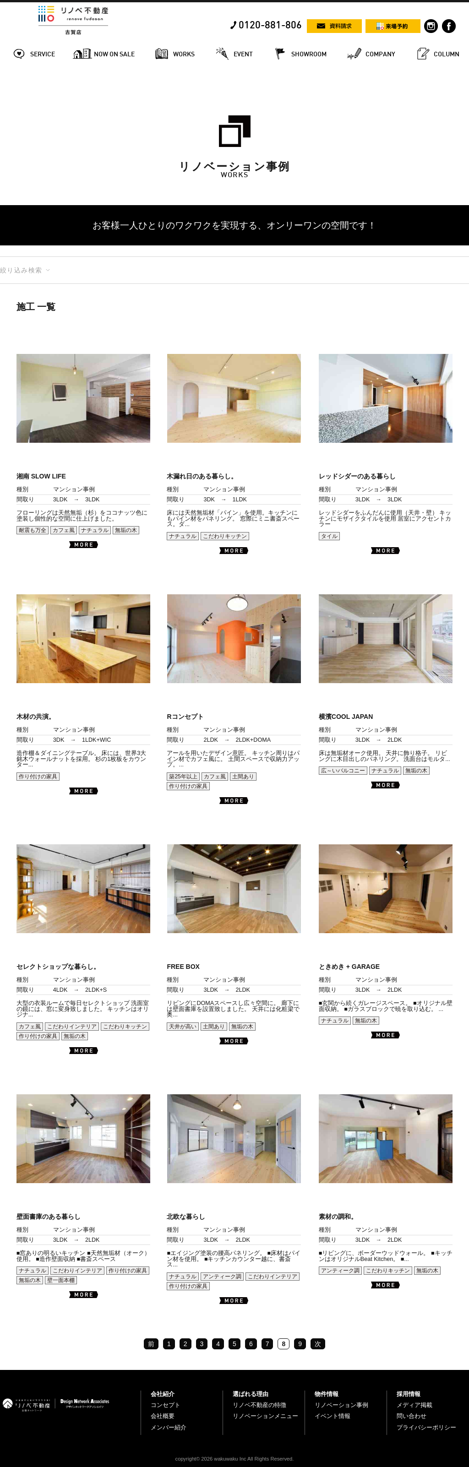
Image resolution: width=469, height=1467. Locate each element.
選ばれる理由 (250, 1394)
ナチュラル (95, 530)
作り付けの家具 (38, 776)
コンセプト (165, 1405)
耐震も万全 (32, 530)
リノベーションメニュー (265, 1416)
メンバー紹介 (168, 1427)
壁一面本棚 (61, 1280)
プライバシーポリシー (426, 1427)
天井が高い (182, 1026)
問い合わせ (411, 1416)
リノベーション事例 (341, 1405)
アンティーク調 (222, 1276)
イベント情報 (332, 1416)
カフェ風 (64, 530)
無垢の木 (126, 530)
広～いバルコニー (343, 770)
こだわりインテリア (72, 1026)
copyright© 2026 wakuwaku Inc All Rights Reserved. (234, 1459)
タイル (329, 536)
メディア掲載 (414, 1405)
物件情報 (326, 1394)
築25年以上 (183, 776)
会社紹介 (163, 1394)
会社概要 (163, 1416)
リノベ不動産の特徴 (259, 1405)
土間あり (243, 776)
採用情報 (408, 1394)
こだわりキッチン (225, 536)
